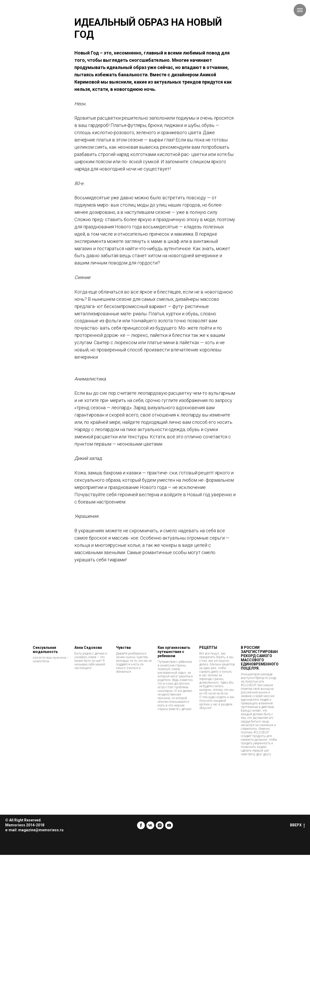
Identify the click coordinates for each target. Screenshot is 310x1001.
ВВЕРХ (297, 825)
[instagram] (160, 825)
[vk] (150, 825)
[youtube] (169, 825)
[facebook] (141, 825)
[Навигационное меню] (300, 10)
